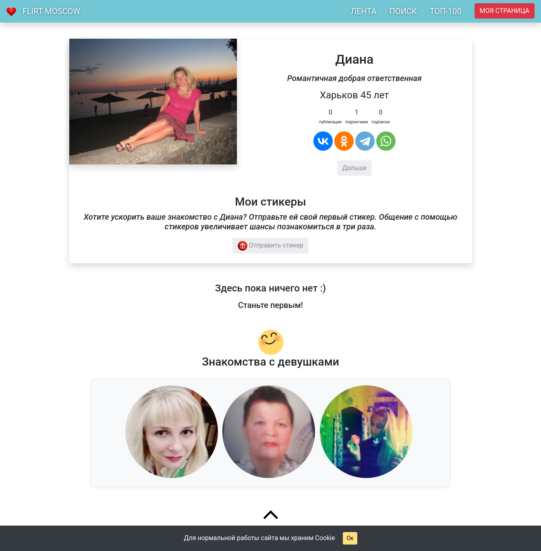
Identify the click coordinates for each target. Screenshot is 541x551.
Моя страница (504, 11)
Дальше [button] (354, 168)
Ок (349, 538)
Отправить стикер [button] (271, 246)
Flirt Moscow (51, 11)
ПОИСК (403, 11)
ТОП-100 (446, 11)
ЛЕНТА (364, 11)
